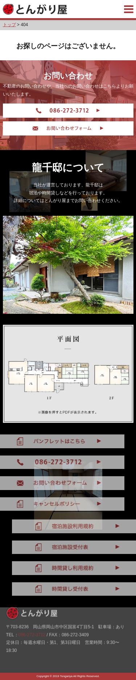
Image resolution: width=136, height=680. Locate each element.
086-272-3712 (32, 623)
